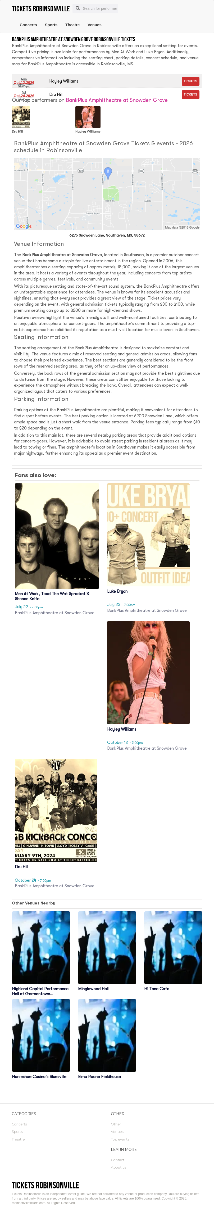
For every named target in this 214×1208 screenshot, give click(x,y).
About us (118, 1167)
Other (116, 1124)
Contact (118, 1160)
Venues (95, 24)
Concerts (28, 24)
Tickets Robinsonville (45, 1185)
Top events (120, 1139)
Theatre (72, 24)
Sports (51, 24)
